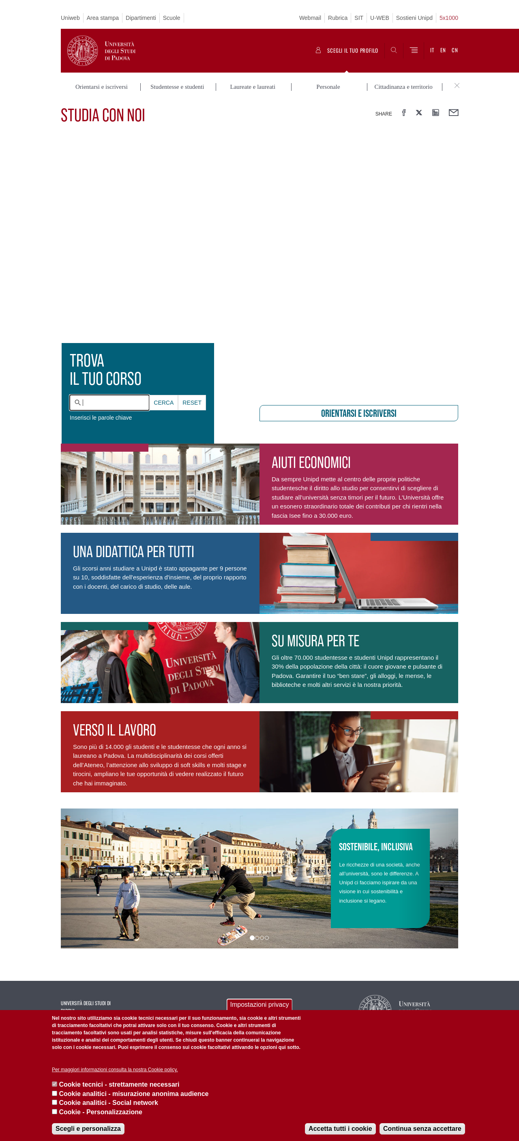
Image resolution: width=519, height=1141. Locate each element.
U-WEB (379, 18)
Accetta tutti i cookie (340, 1128)
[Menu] (413, 50)
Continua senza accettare (422, 1128)
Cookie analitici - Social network (108, 1102)
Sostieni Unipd (414, 18)
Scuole (171, 18)
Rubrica (337, 18)
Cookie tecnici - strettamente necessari (119, 1084)
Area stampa (103, 18)
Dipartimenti (141, 18)
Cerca (163, 402)
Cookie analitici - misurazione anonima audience (133, 1093)
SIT (358, 18)
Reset (192, 402)
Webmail (310, 18)
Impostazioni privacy (259, 1004)
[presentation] (259, 265)
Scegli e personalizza (88, 1128)
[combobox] (109, 402)
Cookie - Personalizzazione (100, 1112)
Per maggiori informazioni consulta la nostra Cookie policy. (115, 1069)
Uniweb (70, 18)
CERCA (163, 402)
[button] (90, 878)
